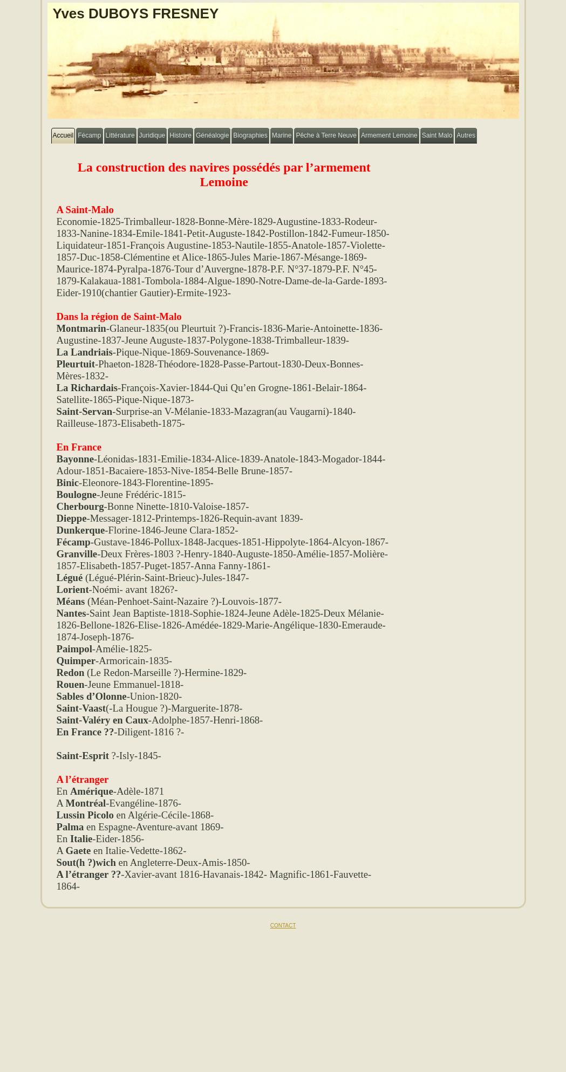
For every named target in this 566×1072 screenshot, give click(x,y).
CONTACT (283, 925)
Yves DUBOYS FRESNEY (136, 13)
